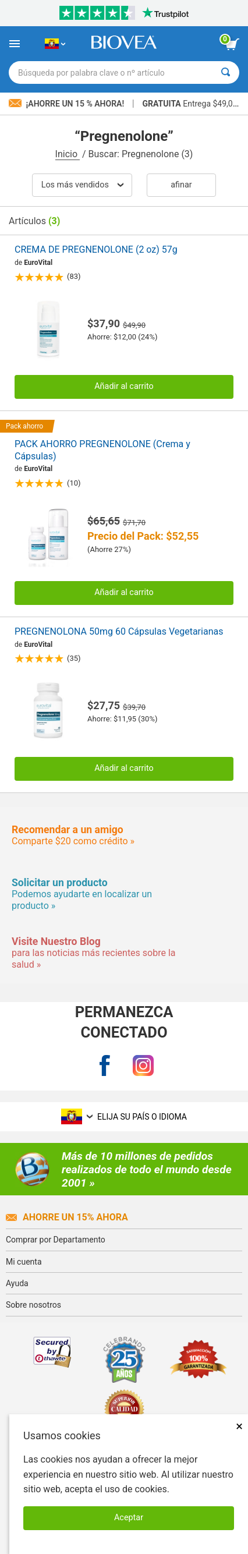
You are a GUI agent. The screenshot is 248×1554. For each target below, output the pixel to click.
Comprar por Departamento (55, 1239)
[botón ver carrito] (232, 44)
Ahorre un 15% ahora (67, 1217)
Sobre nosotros (33, 1304)
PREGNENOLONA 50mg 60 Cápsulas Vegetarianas (119, 631)
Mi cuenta (24, 1261)
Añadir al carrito (124, 386)
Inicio (67, 154)
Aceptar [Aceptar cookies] (128, 1518)
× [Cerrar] (239, 1426)
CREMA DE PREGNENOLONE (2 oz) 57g (96, 249)
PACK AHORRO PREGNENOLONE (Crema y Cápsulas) (102, 450)
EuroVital (38, 263)
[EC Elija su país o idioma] (55, 44)
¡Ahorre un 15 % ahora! (67, 103)
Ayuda (17, 1283)
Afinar (181, 185)
